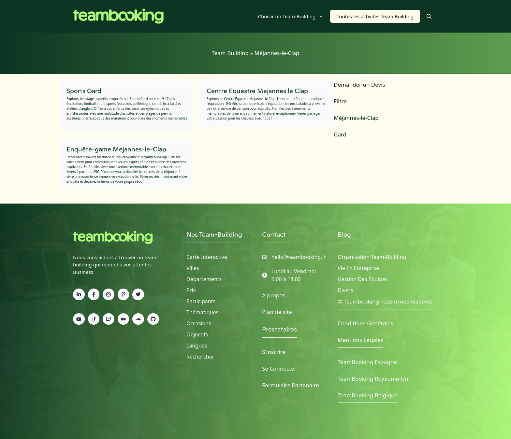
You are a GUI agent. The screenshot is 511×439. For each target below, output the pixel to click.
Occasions (198, 323)
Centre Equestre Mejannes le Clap (257, 90)
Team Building (230, 53)
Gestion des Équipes (363, 279)
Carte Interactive (206, 257)
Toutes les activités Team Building (375, 16)
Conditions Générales (365, 323)
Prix (191, 290)
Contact (274, 234)
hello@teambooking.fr (298, 257)
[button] (429, 16)
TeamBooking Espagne (367, 362)
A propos (273, 295)
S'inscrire (273, 352)
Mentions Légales (360, 340)
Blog (344, 234)
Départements (204, 279)
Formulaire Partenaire (290, 385)
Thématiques (202, 312)
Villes (192, 268)
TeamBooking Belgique (368, 395)
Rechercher (200, 356)
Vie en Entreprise (358, 268)
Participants (200, 301)
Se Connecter (279, 368)
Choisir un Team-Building (294, 16)
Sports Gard (83, 90)
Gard (340, 134)
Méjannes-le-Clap (356, 117)
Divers (345, 290)
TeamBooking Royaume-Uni (374, 378)
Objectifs (197, 334)
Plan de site (277, 312)
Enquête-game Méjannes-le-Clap (116, 149)
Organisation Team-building (372, 257)
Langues (196, 345)
